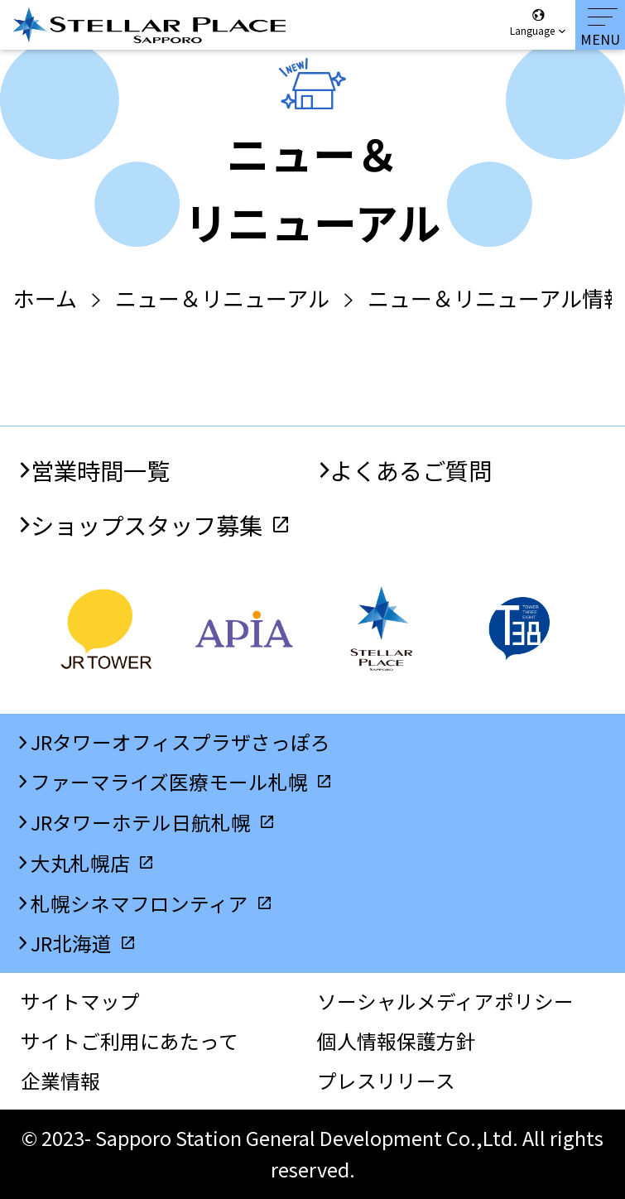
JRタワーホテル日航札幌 (141, 822)
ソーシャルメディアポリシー (445, 1001)
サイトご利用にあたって (129, 1041)
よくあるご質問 (410, 470)
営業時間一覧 (100, 470)
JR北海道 (71, 943)
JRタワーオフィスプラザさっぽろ (180, 742)
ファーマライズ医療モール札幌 (169, 782)
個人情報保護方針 (396, 1041)
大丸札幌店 (80, 863)
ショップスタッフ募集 (146, 525)
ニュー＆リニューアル (222, 297)
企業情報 (60, 1081)
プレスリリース (386, 1081)
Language (538, 22)
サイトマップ (80, 1001)
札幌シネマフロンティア (139, 903)
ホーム (45, 297)
